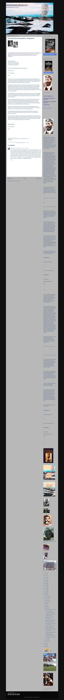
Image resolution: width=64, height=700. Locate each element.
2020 (45, 577)
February (47, 641)
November (47, 597)
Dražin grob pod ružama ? (49, 619)
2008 (45, 643)
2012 (45, 589)
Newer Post (10, 178)
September (47, 600)
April (46, 608)
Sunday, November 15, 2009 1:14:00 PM (21, 148)
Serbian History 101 (46, 689)
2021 (45, 575)
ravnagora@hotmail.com (23, 138)
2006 (45, 646)
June (46, 605)
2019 (45, 578)
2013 (45, 588)
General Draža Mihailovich (16, 5)
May (46, 606)
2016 (45, 583)
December (47, 595)
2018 (45, 580)
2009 (45, 594)
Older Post (38, 178)
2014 (45, 586)
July (46, 603)
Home (24, 178)
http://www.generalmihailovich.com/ (49, 206)
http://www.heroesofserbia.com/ (49, 346)
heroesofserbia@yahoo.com (48, 270)
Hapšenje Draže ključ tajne (49, 625)
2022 (45, 574)
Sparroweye (12, 148)
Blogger (38, 697)
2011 (45, 591)
